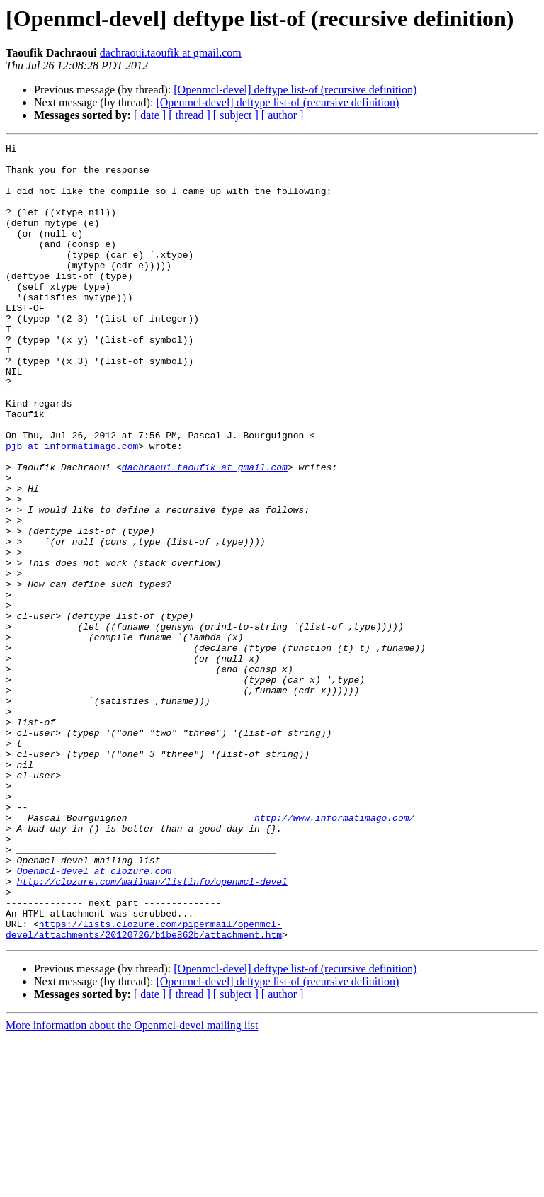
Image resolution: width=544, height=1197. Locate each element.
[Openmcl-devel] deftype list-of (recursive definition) (295, 90)
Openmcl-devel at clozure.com (94, 1017)
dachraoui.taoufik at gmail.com (171, 53)
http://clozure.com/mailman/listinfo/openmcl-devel (152, 1029)
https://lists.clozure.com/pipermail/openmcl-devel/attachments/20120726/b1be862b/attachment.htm (144, 1087)
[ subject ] (236, 115)
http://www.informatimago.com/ (334, 953)
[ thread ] (189, 115)
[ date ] (150, 115)
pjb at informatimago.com (72, 507)
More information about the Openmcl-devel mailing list (132, 1185)
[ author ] (282, 115)
